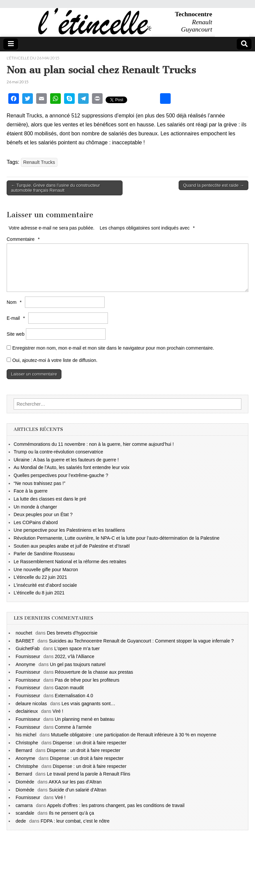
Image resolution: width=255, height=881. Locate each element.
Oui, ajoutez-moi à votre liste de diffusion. (52, 360)
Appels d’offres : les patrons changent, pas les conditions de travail (116, 805)
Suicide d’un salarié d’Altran (77, 789)
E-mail (17, 318)
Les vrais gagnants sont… (88, 703)
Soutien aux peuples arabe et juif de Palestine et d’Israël (71, 546)
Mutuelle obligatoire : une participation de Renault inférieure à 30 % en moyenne (133, 734)
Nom (15, 302)
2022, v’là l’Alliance (74, 656)
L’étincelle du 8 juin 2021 (39, 592)
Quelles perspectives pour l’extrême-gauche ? (61, 475)
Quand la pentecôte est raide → (213, 185)
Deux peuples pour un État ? (43, 514)
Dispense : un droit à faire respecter (90, 742)
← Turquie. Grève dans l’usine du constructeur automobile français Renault (55, 188)
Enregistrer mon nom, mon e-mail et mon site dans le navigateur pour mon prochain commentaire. (113, 348)
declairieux (27, 711)
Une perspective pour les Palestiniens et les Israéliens (69, 530)
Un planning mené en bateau (85, 719)
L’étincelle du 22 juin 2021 (40, 577)
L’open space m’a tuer (77, 648)
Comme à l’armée (73, 727)
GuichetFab (28, 648)
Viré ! (57, 711)
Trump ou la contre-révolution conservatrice (58, 451)
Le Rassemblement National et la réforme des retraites (70, 561)
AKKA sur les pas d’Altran (75, 781)
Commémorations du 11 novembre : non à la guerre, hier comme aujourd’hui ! (94, 444)
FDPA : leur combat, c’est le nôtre (75, 821)
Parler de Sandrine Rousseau (44, 553)
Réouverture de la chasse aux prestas (94, 672)
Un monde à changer (35, 506)
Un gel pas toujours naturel (77, 664)
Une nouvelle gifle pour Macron (46, 569)
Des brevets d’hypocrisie (72, 633)
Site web (16, 334)
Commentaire (24, 239)
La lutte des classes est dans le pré (50, 499)
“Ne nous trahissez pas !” (39, 483)
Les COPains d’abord (36, 522)
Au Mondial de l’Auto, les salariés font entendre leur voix (71, 467)
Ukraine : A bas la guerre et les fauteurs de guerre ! (66, 459)
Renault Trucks (39, 162)
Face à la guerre (30, 491)
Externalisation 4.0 (74, 695)
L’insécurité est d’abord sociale (45, 585)
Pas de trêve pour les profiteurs (87, 680)
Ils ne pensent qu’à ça (71, 813)
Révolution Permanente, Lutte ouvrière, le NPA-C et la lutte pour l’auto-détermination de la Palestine (116, 538)
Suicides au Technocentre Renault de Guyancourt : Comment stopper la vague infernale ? (141, 641)
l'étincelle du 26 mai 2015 (33, 57)
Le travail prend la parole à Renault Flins (88, 774)
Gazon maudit (69, 687)
